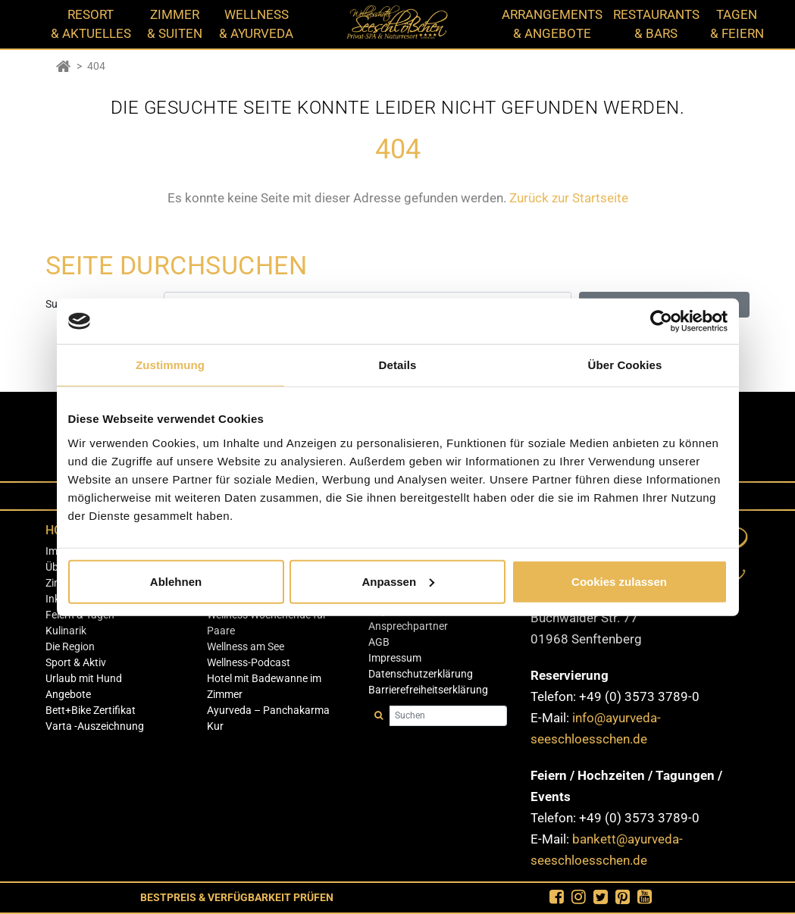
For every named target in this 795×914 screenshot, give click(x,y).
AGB (379, 642)
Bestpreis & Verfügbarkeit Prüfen (236, 897)
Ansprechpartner (408, 626)
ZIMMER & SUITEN (174, 24)
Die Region (70, 646)
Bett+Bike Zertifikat (90, 710)
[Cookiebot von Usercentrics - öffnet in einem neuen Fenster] (661, 321)
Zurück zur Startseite (568, 197)
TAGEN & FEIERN (737, 24)
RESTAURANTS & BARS (656, 24)
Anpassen (398, 580)
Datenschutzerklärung (420, 674)
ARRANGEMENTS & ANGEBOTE (552, 24)
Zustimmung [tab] (170, 364)
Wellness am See (245, 646)
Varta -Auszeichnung (94, 726)
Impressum (394, 658)
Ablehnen (176, 580)
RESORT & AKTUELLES (91, 24)
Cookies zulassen (619, 580)
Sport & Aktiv (75, 662)
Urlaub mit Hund (83, 678)
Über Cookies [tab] (625, 364)
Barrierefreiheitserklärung (428, 690)
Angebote (68, 694)
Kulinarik (65, 630)
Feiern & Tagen (79, 615)
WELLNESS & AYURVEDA (256, 24)
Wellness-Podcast (248, 662)
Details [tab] (398, 364)
